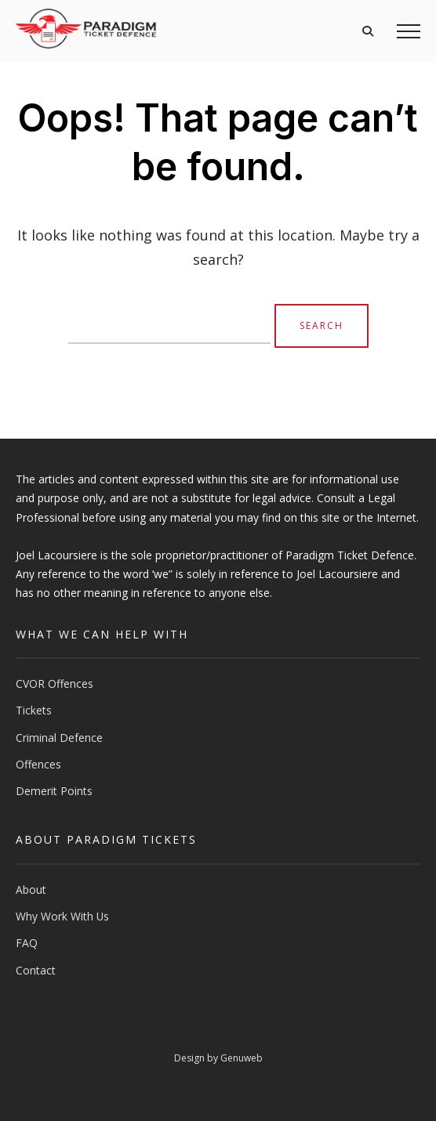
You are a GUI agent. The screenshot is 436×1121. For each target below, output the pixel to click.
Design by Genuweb (218, 1058)
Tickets (34, 710)
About (31, 889)
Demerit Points (54, 790)
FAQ (27, 942)
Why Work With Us (62, 916)
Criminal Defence (59, 737)
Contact (36, 970)
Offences (38, 764)
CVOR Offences (54, 683)
